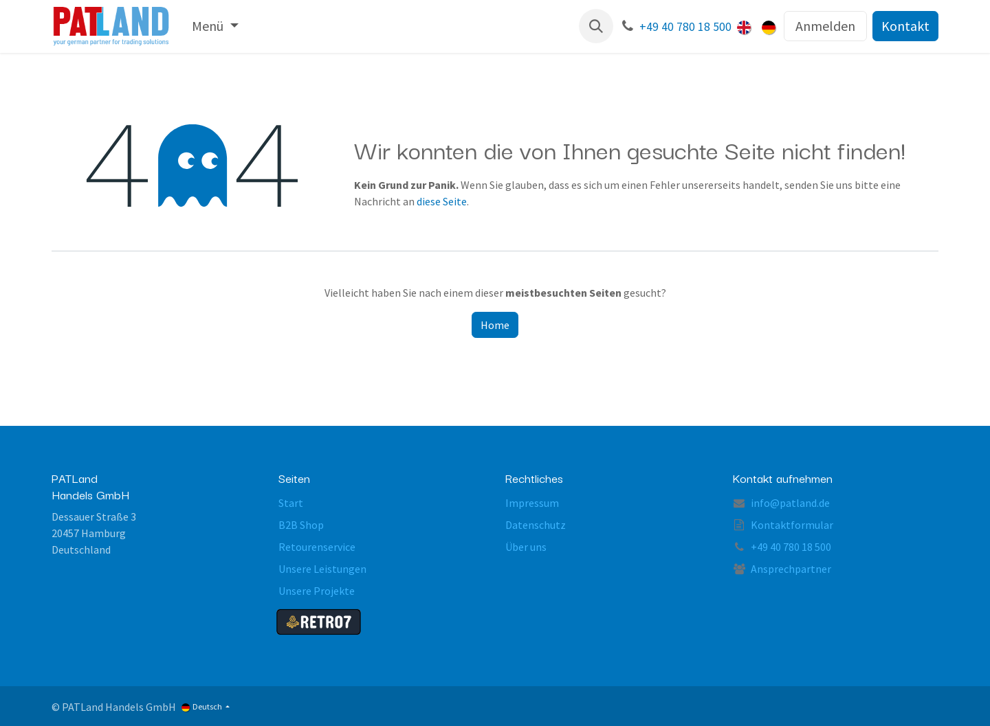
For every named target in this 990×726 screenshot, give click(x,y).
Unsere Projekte (316, 591)
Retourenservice (316, 547)
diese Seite (442, 201)
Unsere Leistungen (322, 569)
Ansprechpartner (791, 569)
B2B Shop (301, 525)
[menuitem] (214, 26)
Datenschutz (535, 525)
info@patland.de (790, 503)
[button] (596, 26)
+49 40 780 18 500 (685, 26)
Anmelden (825, 25)
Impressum (532, 503)
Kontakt (905, 25)
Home (495, 325)
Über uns (526, 547)
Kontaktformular (792, 525)
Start (290, 503)
